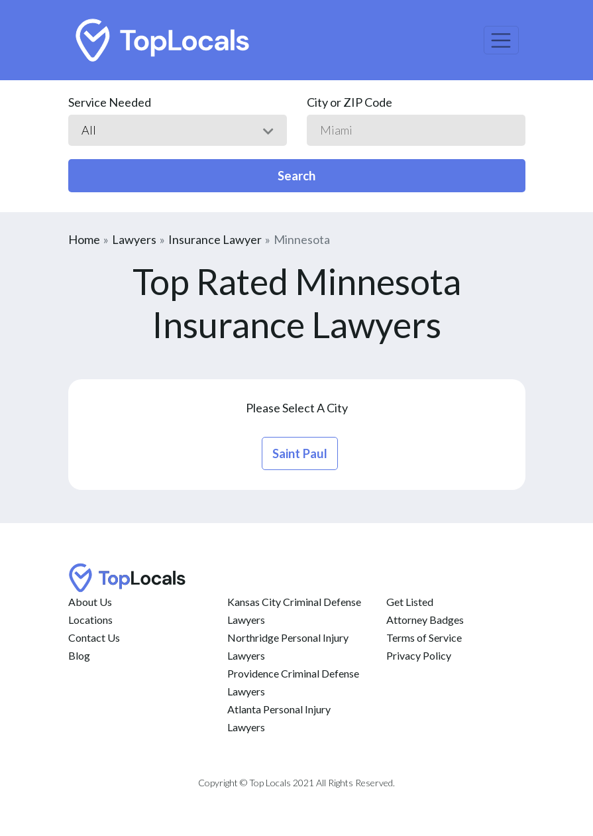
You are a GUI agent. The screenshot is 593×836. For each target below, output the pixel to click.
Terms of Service (424, 637)
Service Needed (109, 102)
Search (296, 175)
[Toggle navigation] (501, 40)
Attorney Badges (425, 619)
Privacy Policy (418, 655)
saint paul (299, 453)
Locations (90, 619)
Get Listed (409, 601)
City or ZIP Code (349, 102)
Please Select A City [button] (297, 407)
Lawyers (134, 239)
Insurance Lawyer (215, 239)
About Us (90, 601)
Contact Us (94, 637)
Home (84, 239)
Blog (79, 655)
